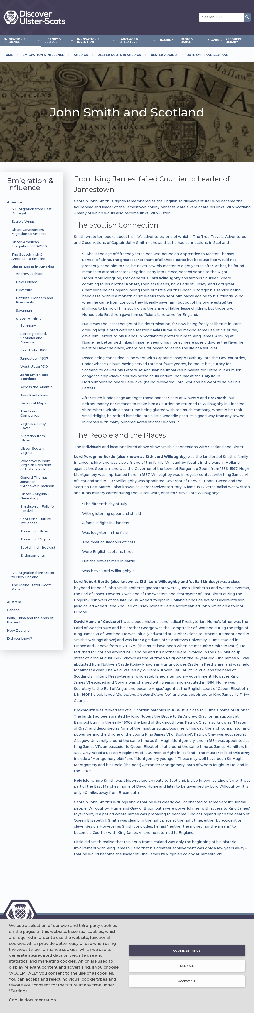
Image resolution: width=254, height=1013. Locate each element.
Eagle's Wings (23, 221)
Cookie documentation (32, 1000)
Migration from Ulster (32, 438)
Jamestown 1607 (34, 358)
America (81, 55)
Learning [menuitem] (166, 39)
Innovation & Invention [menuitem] (95, 40)
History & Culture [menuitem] (57, 40)
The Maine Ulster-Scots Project (31, 587)
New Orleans (27, 282)
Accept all (187, 981)
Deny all (187, 966)
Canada (13, 610)
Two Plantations (34, 395)
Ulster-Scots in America (32, 267)
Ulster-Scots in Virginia (32, 450)
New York (24, 290)
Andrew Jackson (29, 274)
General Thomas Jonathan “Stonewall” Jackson (37, 481)
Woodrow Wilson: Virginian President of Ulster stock (36, 465)
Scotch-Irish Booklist (37, 547)
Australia (14, 602)
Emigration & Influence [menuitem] (20, 40)
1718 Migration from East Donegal (31, 211)
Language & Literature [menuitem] (135, 40)
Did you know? (19, 638)
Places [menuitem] (213, 39)
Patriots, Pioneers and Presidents (34, 300)
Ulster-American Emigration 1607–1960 (29, 244)
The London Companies (30, 413)
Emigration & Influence (43, 55)
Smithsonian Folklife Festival (37, 508)
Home (8, 55)
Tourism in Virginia (35, 539)
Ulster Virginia (164, 55)
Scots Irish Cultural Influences (35, 521)
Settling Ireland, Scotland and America (33, 338)
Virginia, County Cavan (33, 426)
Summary (28, 325)
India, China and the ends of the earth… (30, 620)
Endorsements (32, 555)
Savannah (24, 310)
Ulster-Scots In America (119, 55)
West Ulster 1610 (34, 366)
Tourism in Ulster (34, 531)
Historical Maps (33, 403)
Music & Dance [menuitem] (190, 40)
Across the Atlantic (36, 387)
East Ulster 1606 (34, 350)
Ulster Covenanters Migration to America (29, 232)
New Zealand (18, 630)
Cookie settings (187, 950)
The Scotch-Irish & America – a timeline (28, 256)
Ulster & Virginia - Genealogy (34, 496)
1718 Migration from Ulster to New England (32, 575)
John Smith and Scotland (34, 377)
